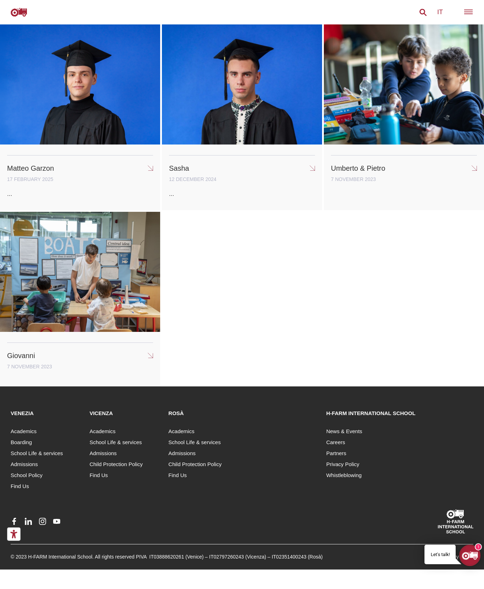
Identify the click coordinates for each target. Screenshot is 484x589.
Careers (335, 442)
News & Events (344, 431)
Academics (23, 431)
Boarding (21, 442)
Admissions (24, 464)
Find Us (20, 486)
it (440, 12)
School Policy (27, 475)
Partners (336, 453)
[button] (423, 12)
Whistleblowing (344, 475)
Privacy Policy (342, 464)
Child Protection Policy (116, 464)
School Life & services (37, 453)
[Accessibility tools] (14, 534)
